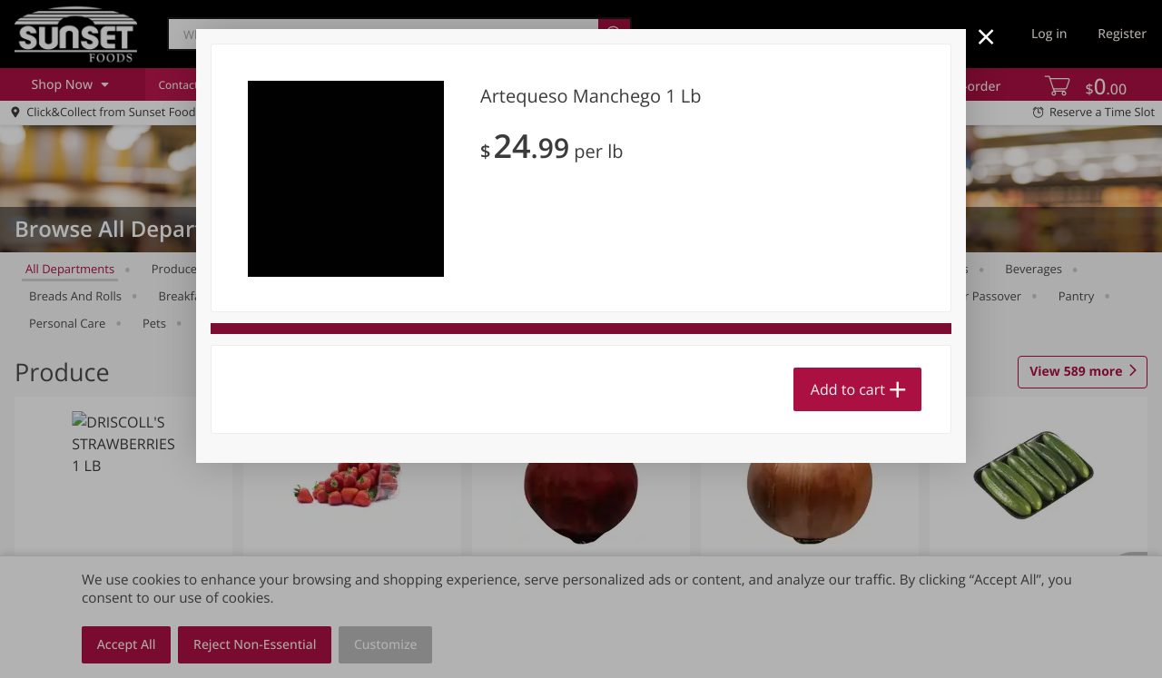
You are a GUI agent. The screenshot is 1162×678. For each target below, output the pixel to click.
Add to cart (848, 389)
